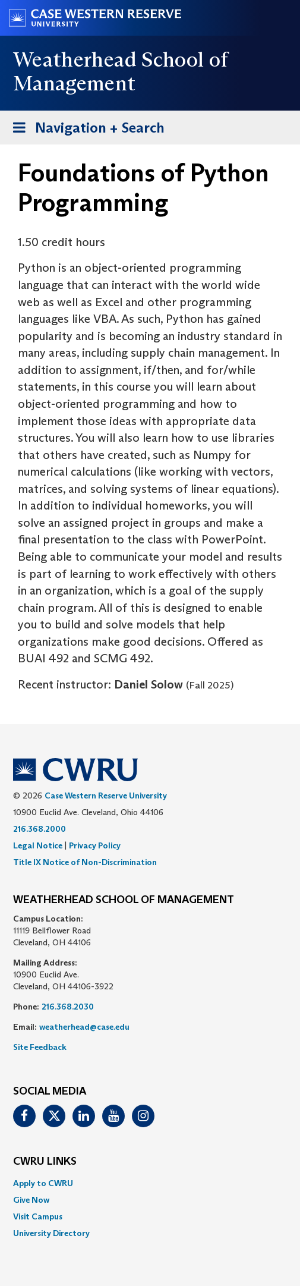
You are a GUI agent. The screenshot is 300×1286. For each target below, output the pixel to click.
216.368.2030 (68, 1006)
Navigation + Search (85, 129)
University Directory (51, 1233)
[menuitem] (150, 1183)
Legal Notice (37, 845)
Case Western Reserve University (106, 795)
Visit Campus (37, 1216)
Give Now (31, 1199)
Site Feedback (40, 1047)
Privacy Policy (95, 845)
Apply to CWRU (43, 1183)
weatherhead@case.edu (84, 1026)
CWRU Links (45, 1162)
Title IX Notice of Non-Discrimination (85, 862)
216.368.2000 (39, 828)
